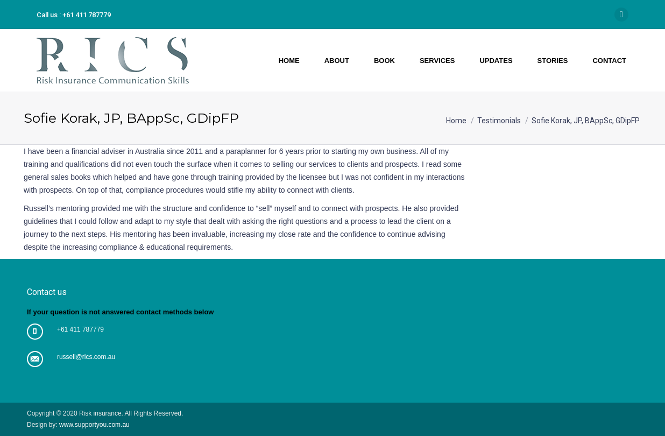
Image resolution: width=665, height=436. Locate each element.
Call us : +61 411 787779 (74, 15)
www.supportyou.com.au (94, 424)
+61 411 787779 (80, 329)
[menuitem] (288, 60)
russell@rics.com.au (86, 357)
